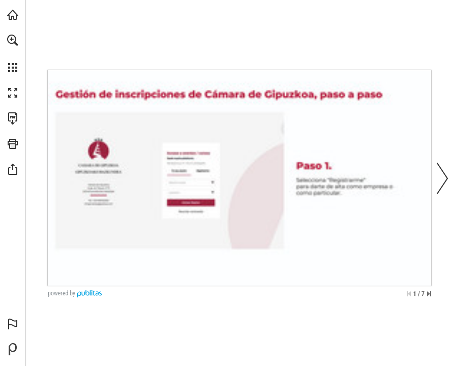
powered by (61, 293)
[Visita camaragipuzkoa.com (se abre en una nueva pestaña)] (12, 14)
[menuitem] (12, 53)
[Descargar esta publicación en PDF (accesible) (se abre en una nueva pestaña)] (12, 118)
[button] (12, 40)
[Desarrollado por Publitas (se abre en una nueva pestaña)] (12, 349)
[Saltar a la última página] (429, 293)
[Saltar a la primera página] (409, 293)
